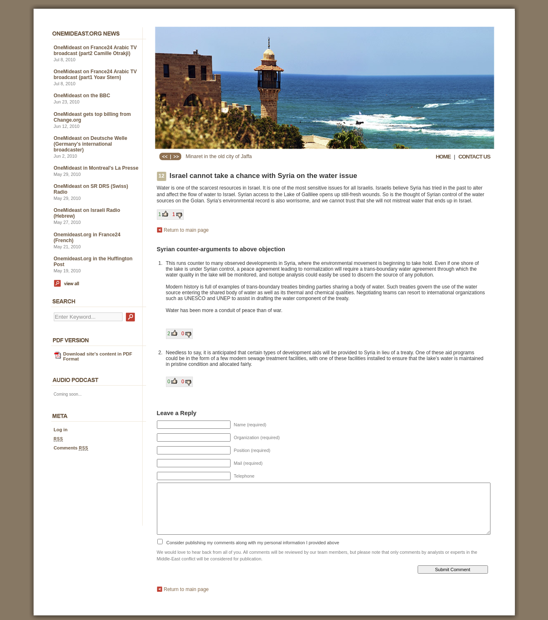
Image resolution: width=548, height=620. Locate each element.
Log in (61, 429)
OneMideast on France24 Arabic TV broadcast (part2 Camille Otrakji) (95, 50)
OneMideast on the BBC (82, 96)
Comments (71, 447)
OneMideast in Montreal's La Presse (96, 168)
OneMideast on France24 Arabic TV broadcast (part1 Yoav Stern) (95, 74)
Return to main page (186, 230)
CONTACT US (474, 157)
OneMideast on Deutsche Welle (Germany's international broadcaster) (90, 144)
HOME (443, 157)
